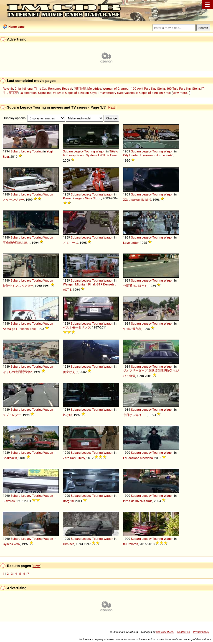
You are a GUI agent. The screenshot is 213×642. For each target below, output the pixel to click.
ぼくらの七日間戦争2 (17, 372)
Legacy (26, 151)
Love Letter (130, 243)
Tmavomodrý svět (110, 93)
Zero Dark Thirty (74, 458)
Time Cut (40, 89)
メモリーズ (70, 243)
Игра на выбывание (138, 501)
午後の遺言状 (132, 329)
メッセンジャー (13, 200)
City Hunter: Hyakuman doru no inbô (148, 155)
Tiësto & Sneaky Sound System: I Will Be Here (90, 153)
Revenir (8, 89)
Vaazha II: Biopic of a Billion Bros (147, 93)
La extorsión (28, 93)
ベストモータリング (76, 327)
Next (111, 107)
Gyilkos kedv (11, 544)
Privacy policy (201, 631)
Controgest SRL (165, 631)
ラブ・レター (12, 415)
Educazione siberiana (138, 458)
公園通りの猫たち (135, 286)
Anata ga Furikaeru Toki (19, 329)
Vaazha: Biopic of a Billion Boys (75, 93)
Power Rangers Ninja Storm (82, 198)
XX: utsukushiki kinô (137, 200)
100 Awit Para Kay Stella (148, 89)
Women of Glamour (116, 89)
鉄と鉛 (67, 415)
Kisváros (9, 501)
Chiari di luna (23, 89)
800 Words (130, 544)
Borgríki (68, 501)
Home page (16, 27)
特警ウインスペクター (18, 286)
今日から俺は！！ (135, 415)
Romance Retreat (60, 89)
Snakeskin (10, 458)
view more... (181, 93)
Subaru (16, 151)
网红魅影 (80, 89)
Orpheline (44, 93)
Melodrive (94, 89)
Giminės (68, 544)
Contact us (183, 631)
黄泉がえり (70, 372)
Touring (37, 151)
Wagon (100, 151)
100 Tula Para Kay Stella (183, 89)
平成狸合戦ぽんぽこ (16, 243)
